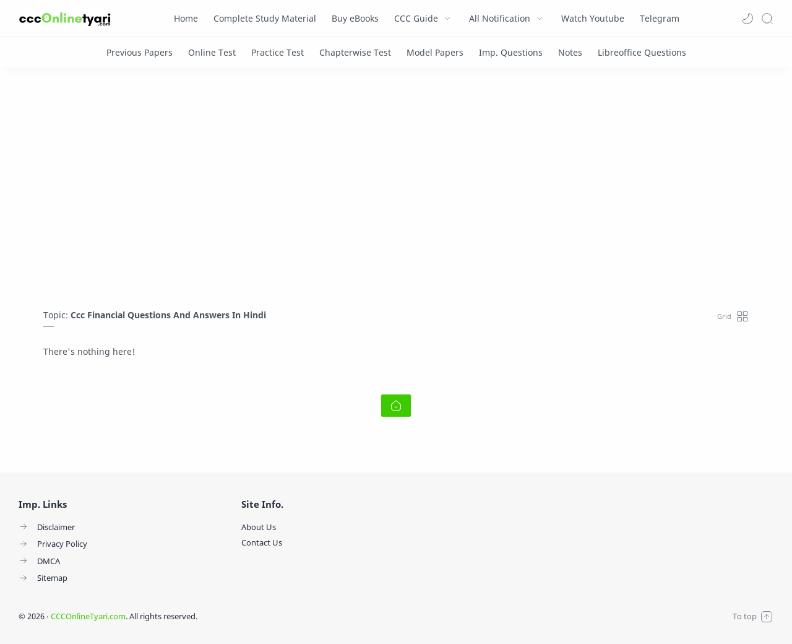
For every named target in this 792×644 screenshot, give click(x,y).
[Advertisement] (396, 191)
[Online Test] (212, 52)
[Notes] (570, 52)
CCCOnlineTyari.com (88, 616)
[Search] (767, 18)
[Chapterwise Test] (355, 52)
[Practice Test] (277, 52)
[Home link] (396, 405)
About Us (258, 527)
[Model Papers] (435, 52)
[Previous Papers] (139, 52)
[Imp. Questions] (511, 52)
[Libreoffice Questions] (642, 52)
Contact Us (261, 542)
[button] (747, 18)
